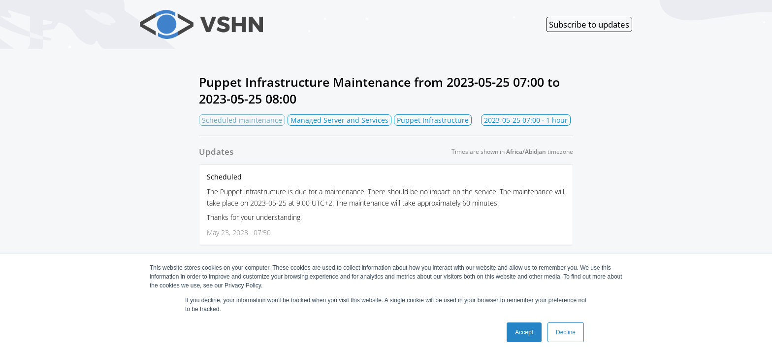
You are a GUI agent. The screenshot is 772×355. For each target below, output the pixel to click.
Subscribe (589, 24)
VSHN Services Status (261, 24)
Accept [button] (524, 332)
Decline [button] (566, 332)
